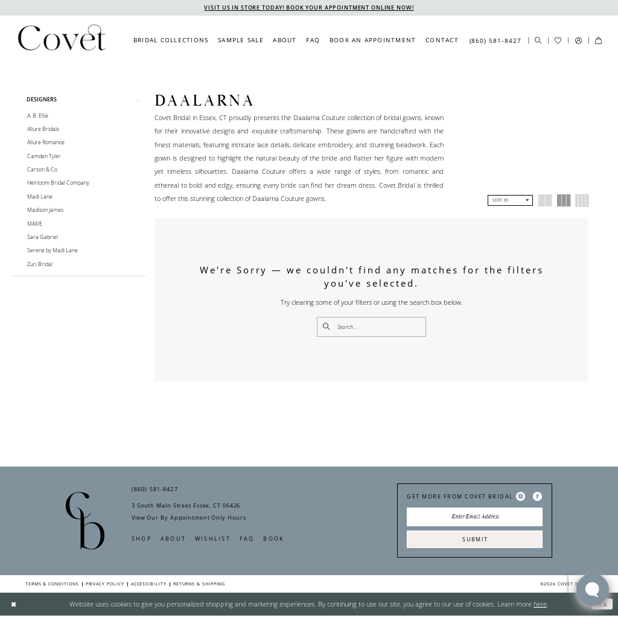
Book (273, 540)
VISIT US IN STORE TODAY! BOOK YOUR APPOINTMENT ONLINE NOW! (309, 7)
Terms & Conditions (52, 586)
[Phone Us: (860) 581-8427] (494, 40)
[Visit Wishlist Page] (558, 40)
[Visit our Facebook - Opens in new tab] (537, 497)
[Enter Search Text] (371, 327)
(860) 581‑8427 (155, 490)
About (173, 540)
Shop (141, 540)
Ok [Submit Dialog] (602, 606)
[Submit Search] (327, 327)
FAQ (247, 540)
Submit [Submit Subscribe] (475, 541)
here (540, 606)
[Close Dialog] (13, 606)
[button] (578, 40)
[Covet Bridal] (61, 40)
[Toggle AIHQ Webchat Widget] (592, 589)
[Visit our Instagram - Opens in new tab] (520, 497)
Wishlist (213, 540)
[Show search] (538, 40)
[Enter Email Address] (475, 518)
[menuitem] (171, 40)
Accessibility (149, 586)
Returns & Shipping (199, 586)
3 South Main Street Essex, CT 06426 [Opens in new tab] (186, 507)
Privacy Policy (105, 586)
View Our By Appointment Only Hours (189, 519)
